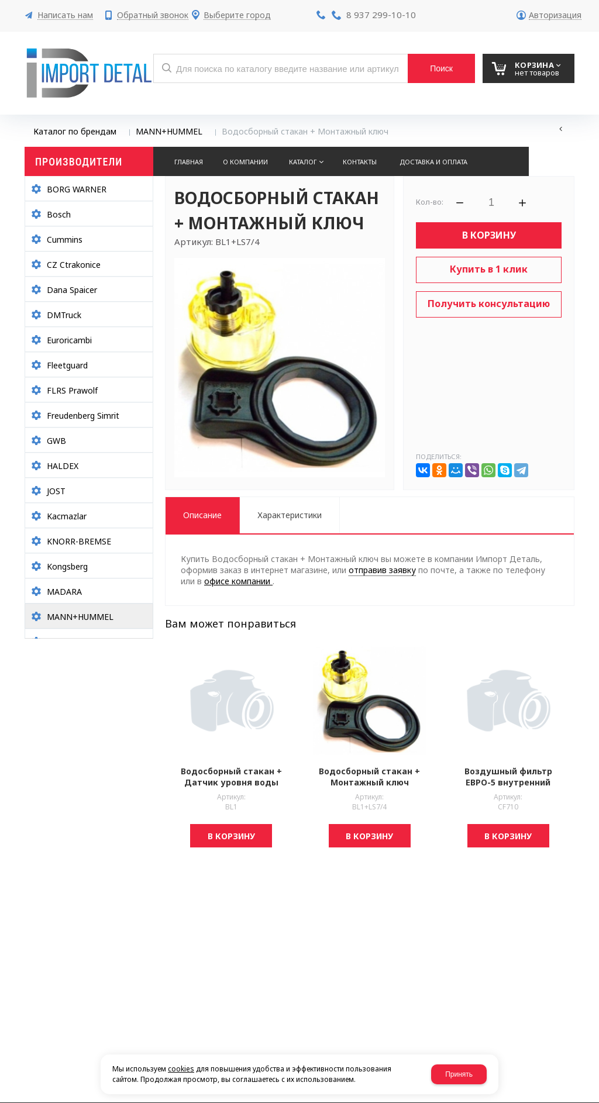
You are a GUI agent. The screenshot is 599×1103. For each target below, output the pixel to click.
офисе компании (238, 581)
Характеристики (289, 515)
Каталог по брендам (74, 131)
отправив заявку (382, 569)
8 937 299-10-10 (381, 14)
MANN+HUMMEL (169, 131)
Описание (202, 515)
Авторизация (555, 15)
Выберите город (237, 15)
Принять (459, 1074)
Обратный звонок (152, 15)
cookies (181, 1069)
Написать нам (65, 15)
